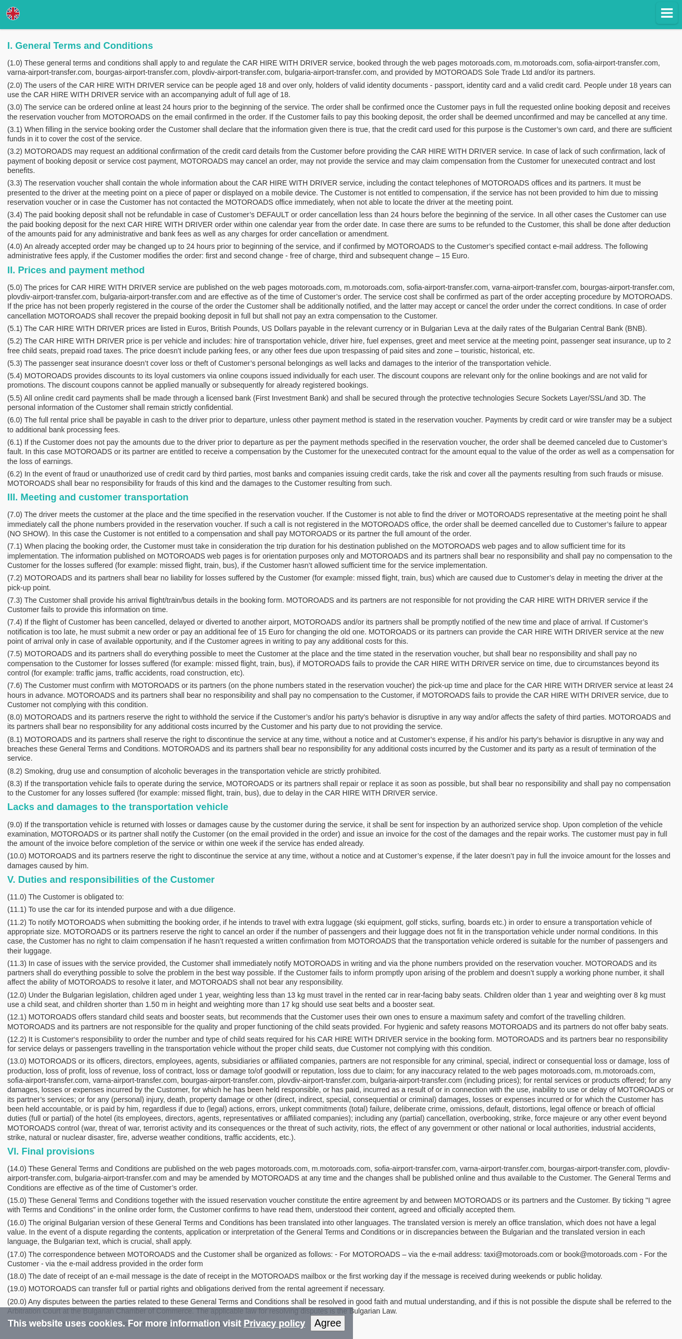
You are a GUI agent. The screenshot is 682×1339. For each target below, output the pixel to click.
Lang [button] (13, 13)
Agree (328, 1323)
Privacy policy (274, 1323)
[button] (667, 13)
